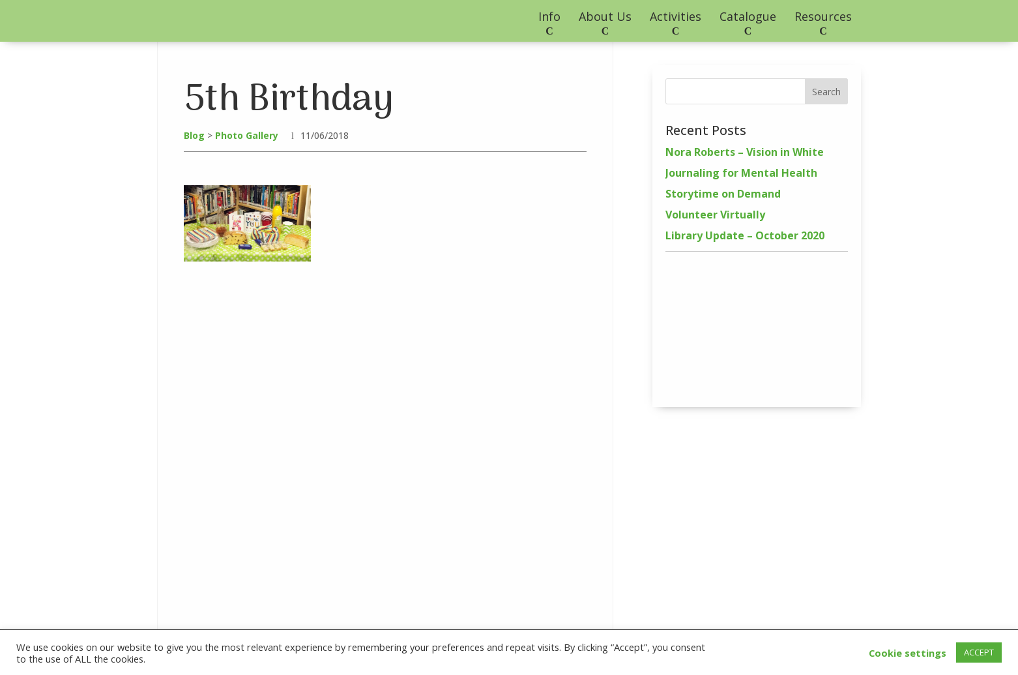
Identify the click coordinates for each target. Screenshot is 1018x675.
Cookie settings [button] (907, 653)
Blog (194, 135)
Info (549, 16)
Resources (823, 16)
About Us (605, 16)
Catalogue (748, 16)
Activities (675, 16)
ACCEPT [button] (979, 652)
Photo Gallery (246, 135)
